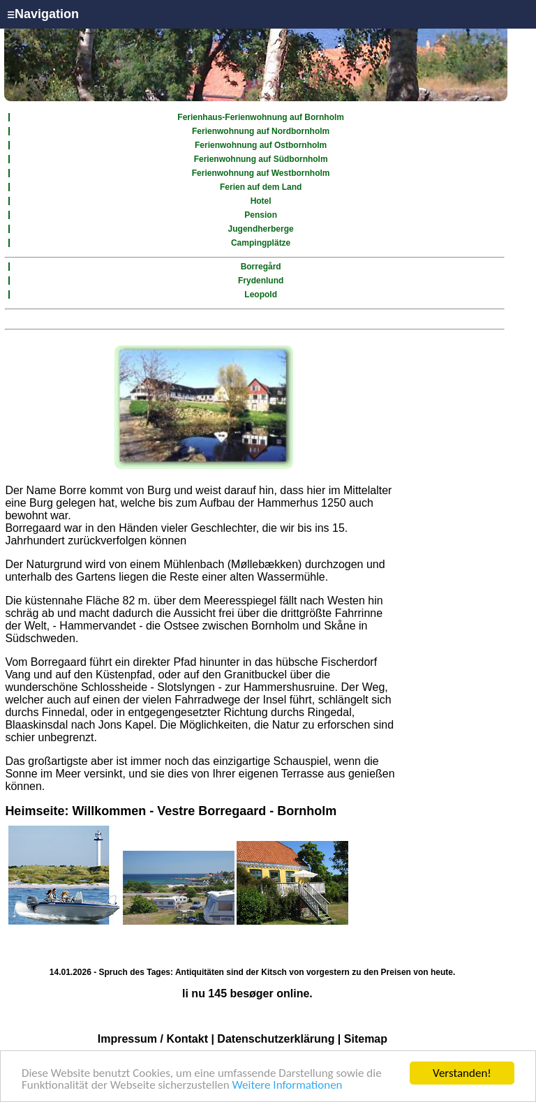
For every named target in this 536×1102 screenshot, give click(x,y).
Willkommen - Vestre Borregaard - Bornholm (204, 811)
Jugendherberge (261, 229)
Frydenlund (260, 280)
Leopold (260, 294)
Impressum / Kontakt (153, 1039)
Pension (260, 215)
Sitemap (365, 1039)
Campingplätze (260, 243)
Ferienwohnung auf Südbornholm (261, 159)
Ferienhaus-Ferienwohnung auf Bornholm (260, 117)
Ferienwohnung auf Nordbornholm (260, 131)
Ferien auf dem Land (261, 187)
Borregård (261, 266)
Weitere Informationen (287, 1085)
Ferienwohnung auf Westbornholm (261, 173)
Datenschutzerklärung (275, 1039)
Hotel (261, 201)
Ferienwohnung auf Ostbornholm (261, 145)
